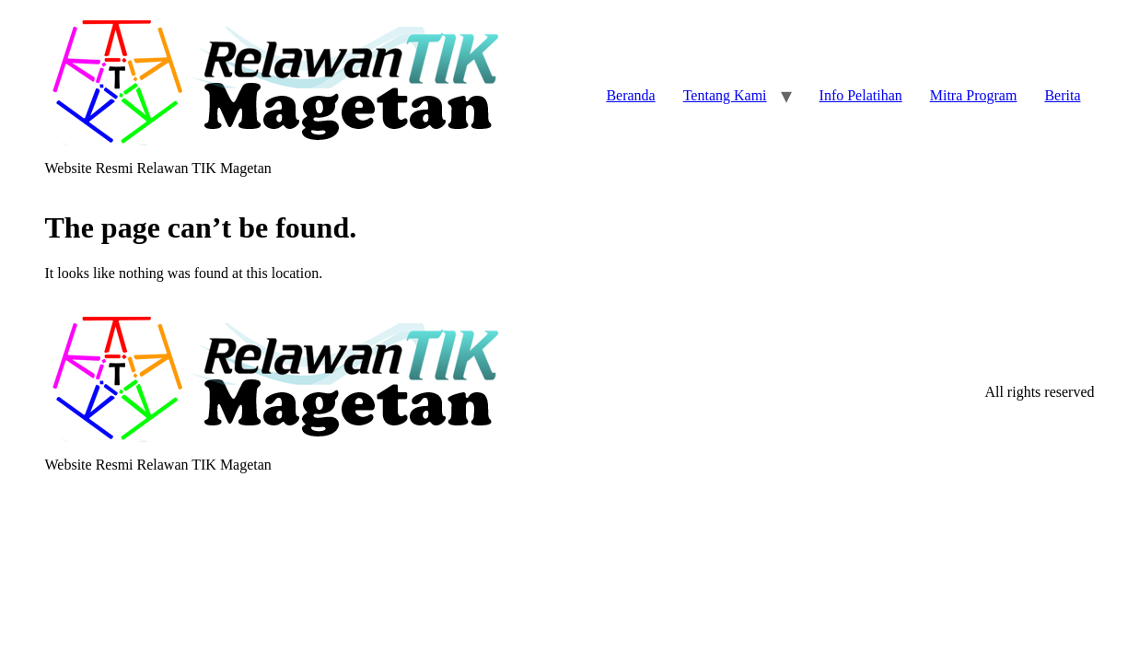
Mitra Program (973, 95)
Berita (1062, 95)
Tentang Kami (725, 95)
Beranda (630, 95)
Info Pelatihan (860, 95)
